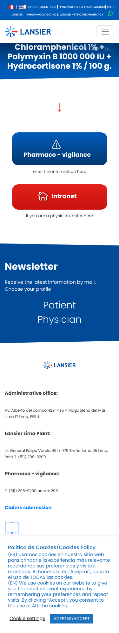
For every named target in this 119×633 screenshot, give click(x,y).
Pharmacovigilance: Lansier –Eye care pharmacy (65, 15)
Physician (59, 319)
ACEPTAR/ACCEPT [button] (71, 619)
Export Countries (42, 7)
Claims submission (28, 507)
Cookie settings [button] (27, 619)
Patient (59, 305)
